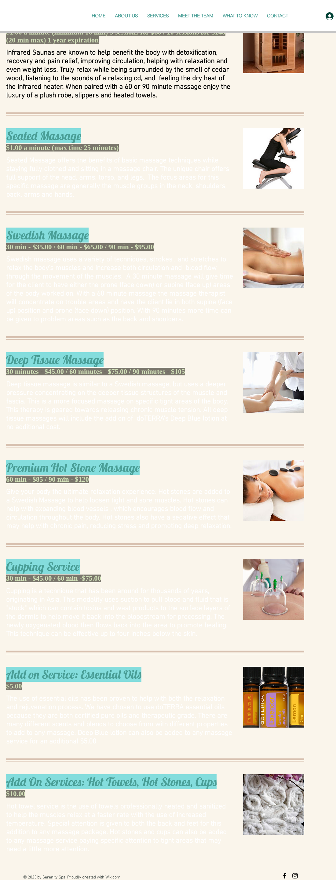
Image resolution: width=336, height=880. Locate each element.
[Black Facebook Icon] (284, 875)
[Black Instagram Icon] (295, 875)
